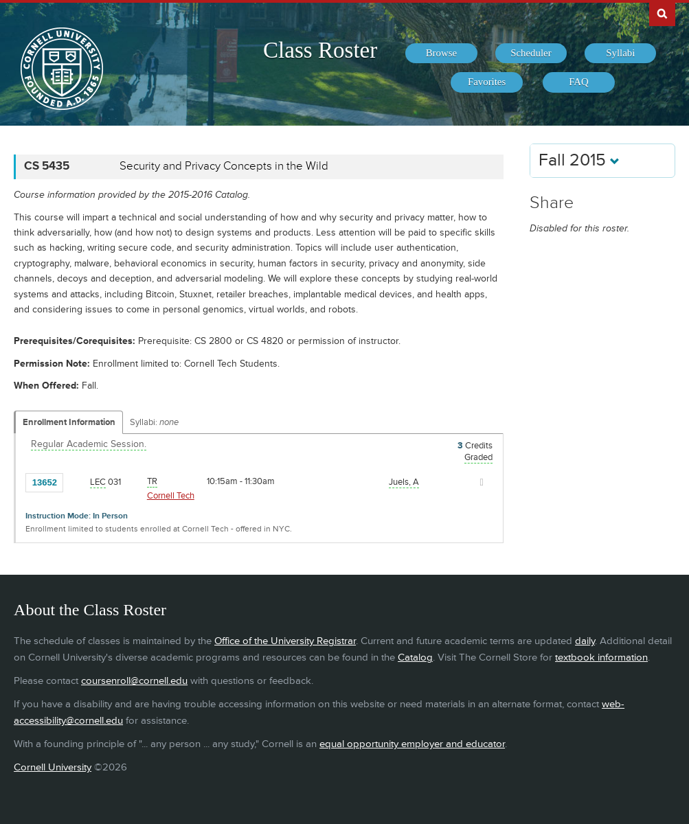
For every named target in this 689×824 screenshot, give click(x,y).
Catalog (415, 657)
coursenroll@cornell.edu (134, 680)
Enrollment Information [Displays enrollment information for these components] (69, 422)
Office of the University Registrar (285, 641)
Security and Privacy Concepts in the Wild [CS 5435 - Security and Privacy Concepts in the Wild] (224, 166)
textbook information (601, 657)
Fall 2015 (579, 160)
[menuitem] (441, 53)
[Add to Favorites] (76, 481)
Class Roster (320, 50)
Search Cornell (662, 13)
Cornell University (52, 767)
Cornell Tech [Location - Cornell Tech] (170, 495)
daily (585, 641)
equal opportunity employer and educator (412, 744)
